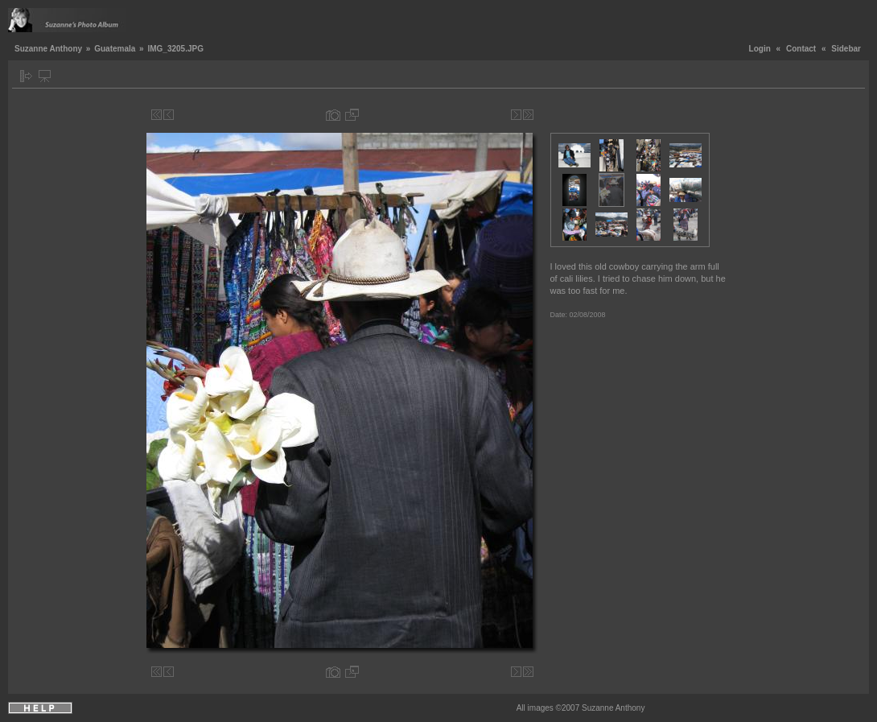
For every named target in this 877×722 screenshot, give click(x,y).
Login (760, 48)
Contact (801, 48)
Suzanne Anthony (48, 48)
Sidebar (846, 48)
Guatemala (114, 48)
